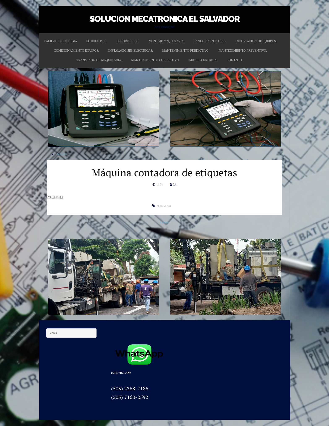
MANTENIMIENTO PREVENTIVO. (243, 50)
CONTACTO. (235, 60)
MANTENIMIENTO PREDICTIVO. (185, 50)
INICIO (61, 154)
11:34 (159, 184)
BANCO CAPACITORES (210, 41)
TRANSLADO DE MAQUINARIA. (99, 60)
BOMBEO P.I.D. (96, 41)
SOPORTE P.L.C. (128, 41)
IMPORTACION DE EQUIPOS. (256, 41)
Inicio (164, 222)
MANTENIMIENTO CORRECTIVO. (155, 60)
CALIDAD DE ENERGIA (60, 41)
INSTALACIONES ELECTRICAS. (130, 50)
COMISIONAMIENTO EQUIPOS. (76, 50)
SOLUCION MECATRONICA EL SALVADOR (165, 19)
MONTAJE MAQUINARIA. (166, 41)
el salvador (164, 206)
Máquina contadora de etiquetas (164, 172)
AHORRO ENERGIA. (203, 60)
